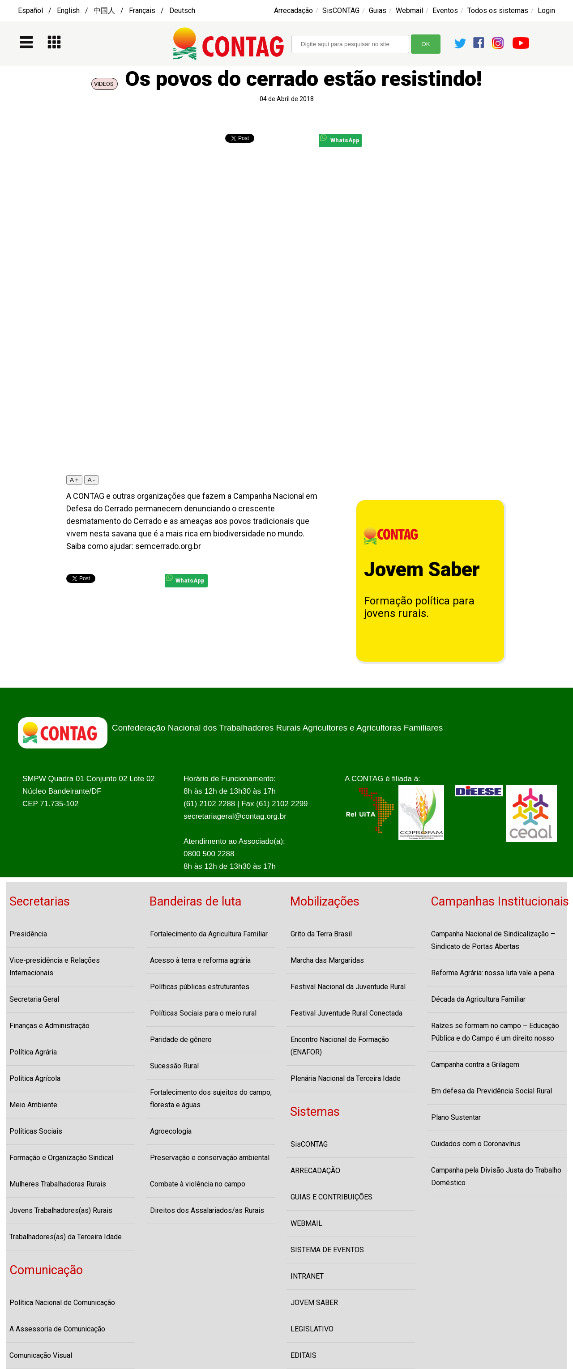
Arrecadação (293, 10)
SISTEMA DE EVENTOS (327, 1250)
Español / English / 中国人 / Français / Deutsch (106, 10)
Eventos (445, 10)
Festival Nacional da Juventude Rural (348, 986)
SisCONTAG (340, 10)
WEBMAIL (306, 1223)
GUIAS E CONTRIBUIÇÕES (331, 1197)
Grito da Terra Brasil (321, 934)
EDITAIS (303, 1355)
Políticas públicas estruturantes (199, 986)
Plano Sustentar (456, 1117)
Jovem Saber (422, 569)
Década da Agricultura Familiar (478, 999)
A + (74, 479)
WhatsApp (339, 139)
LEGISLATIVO (312, 1329)
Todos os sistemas (497, 10)
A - (91, 479)
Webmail (409, 10)
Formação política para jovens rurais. (419, 607)
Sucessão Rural (174, 1066)
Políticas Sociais (35, 1131)
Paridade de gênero (181, 1039)
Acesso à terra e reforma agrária (200, 960)
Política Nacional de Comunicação (62, 1302)
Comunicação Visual (40, 1355)
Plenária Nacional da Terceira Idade (346, 1078)
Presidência (28, 934)
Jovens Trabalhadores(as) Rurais (60, 1210)
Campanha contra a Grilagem (475, 1064)
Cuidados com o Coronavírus (476, 1143)
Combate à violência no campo (197, 1184)
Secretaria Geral (34, 999)
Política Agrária (33, 1052)
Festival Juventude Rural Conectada (346, 1013)
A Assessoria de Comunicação (57, 1329)
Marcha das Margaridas (327, 960)
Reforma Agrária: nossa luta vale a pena (492, 973)
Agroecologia (171, 1131)
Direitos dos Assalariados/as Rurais (207, 1210)
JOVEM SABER (314, 1302)
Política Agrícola (34, 1078)
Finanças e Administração (49, 1025)
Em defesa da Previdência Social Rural (491, 1091)
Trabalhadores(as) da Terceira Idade (65, 1237)
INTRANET (307, 1276)
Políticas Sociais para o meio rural (203, 1013)
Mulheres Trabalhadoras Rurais (57, 1184)
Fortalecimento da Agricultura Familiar (209, 934)
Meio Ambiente (33, 1105)
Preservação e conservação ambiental (209, 1157)
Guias (377, 10)
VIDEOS (104, 84)
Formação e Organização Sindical (61, 1157)
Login (546, 10)
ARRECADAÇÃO (315, 1170)
